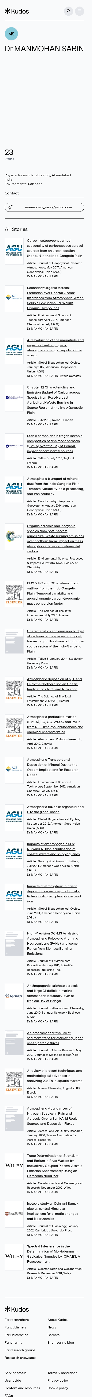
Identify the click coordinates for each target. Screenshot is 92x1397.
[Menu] (79, 11)
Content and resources (22, 1388)
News (51, 1327)
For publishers (15, 1327)
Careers (53, 1335)
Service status (15, 1373)
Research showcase (20, 1358)
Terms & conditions (62, 1373)
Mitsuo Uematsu (70, 376)
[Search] (68, 11)
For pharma (13, 1342)
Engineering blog (60, 1342)
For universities (16, 1335)
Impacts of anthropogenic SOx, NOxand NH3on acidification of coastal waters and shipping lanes (53, 849)
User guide (13, 1380)
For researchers (17, 1320)
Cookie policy (57, 1388)
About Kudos (57, 1320)
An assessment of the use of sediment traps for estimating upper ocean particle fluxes (55, 1038)
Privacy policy (58, 1380)
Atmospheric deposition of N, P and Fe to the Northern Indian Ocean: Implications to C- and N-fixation (54, 684)
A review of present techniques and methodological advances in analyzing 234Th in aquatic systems (54, 1076)
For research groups (20, 1350)
